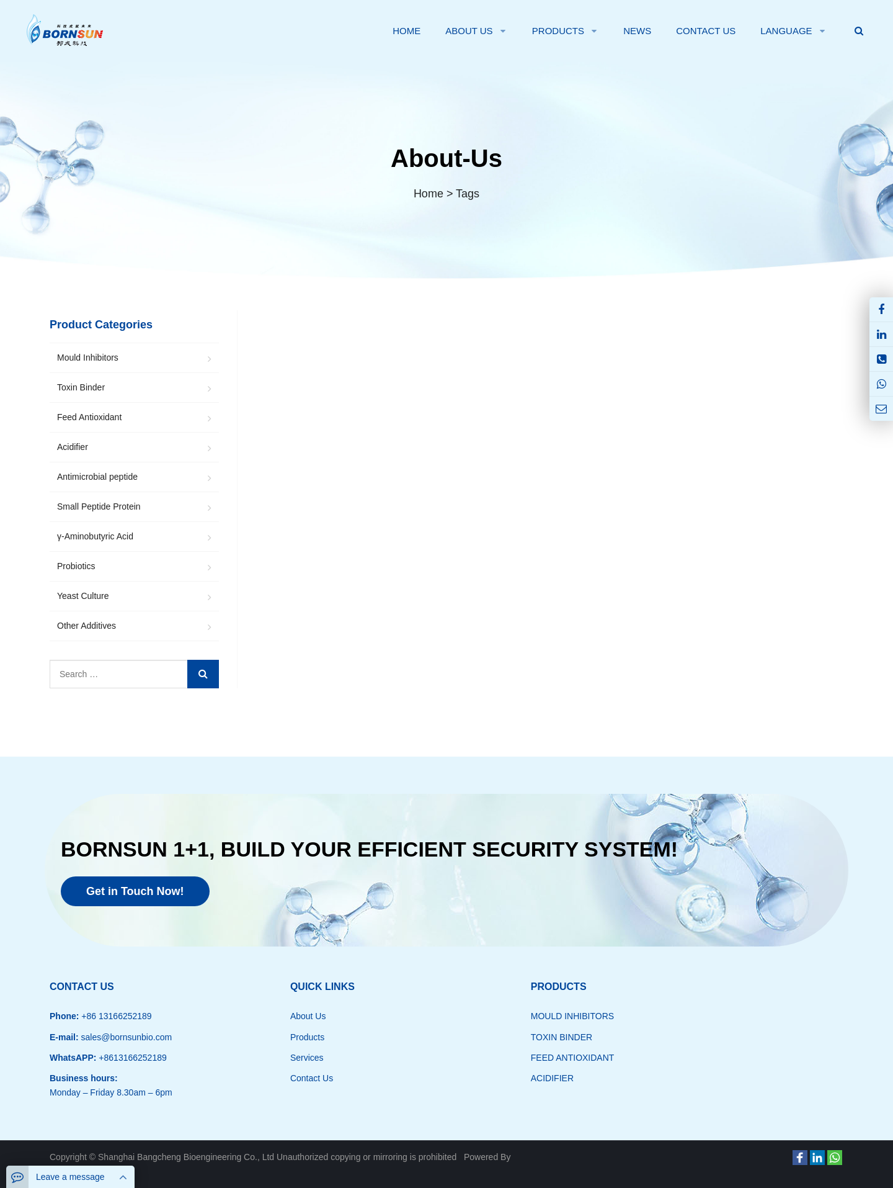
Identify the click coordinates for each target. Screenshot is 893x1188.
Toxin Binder (81, 387)
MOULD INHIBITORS (572, 1016)
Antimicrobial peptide (97, 477)
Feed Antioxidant (89, 417)
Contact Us (311, 1078)
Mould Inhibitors (87, 357)
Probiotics (76, 566)
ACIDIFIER (552, 1078)
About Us (308, 1016)
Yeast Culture (83, 596)
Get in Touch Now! (135, 891)
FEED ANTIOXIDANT (573, 1058)
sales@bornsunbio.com (125, 1037)
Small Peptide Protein (99, 506)
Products (307, 1037)
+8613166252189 (131, 1058)
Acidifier (72, 447)
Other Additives (86, 626)
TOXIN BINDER (561, 1037)
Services (307, 1058)
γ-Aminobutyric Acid (95, 536)
